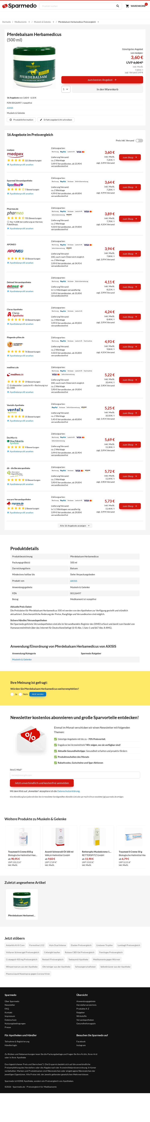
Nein (25, 694)
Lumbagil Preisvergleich (129, 945)
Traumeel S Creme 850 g (20, 851)
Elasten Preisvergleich (81, 945)
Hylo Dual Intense (57, 945)
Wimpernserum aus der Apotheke (21, 967)
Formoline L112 (36, 945)
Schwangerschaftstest (85, 967)
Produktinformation (21, 119)
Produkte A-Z (82, 1009)
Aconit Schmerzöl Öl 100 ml (59, 851)
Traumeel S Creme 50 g (130, 851)
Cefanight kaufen (52, 952)
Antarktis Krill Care (15, 945)
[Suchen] (117, 6)
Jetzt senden (38, 694)
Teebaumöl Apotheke (78, 959)
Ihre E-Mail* (16, 769)
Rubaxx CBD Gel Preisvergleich (79, 952)
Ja (16, 694)
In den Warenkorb (107, 89)
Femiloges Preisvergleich (111, 952)
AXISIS (10, 108)
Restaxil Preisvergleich (52, 959)
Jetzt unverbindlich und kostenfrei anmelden (42, 783)
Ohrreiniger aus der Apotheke (56, 967)
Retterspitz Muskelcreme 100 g (97, 851)
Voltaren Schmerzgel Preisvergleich (22, 952)
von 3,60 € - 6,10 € (21, 97)
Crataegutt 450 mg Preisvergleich (21, 959)
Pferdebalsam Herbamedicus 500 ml (22, 915)
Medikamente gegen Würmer (106, 959)
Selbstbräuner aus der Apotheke (115, 967)
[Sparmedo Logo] (19, 6)
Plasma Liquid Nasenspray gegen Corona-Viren (28, 974)
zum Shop (130, 157)
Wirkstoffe (81, 1016)
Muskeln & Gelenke (22, 659)
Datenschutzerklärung (68, 791)
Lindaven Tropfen (104, 945)
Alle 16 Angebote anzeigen (75, 525)
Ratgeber (80, 1012)
